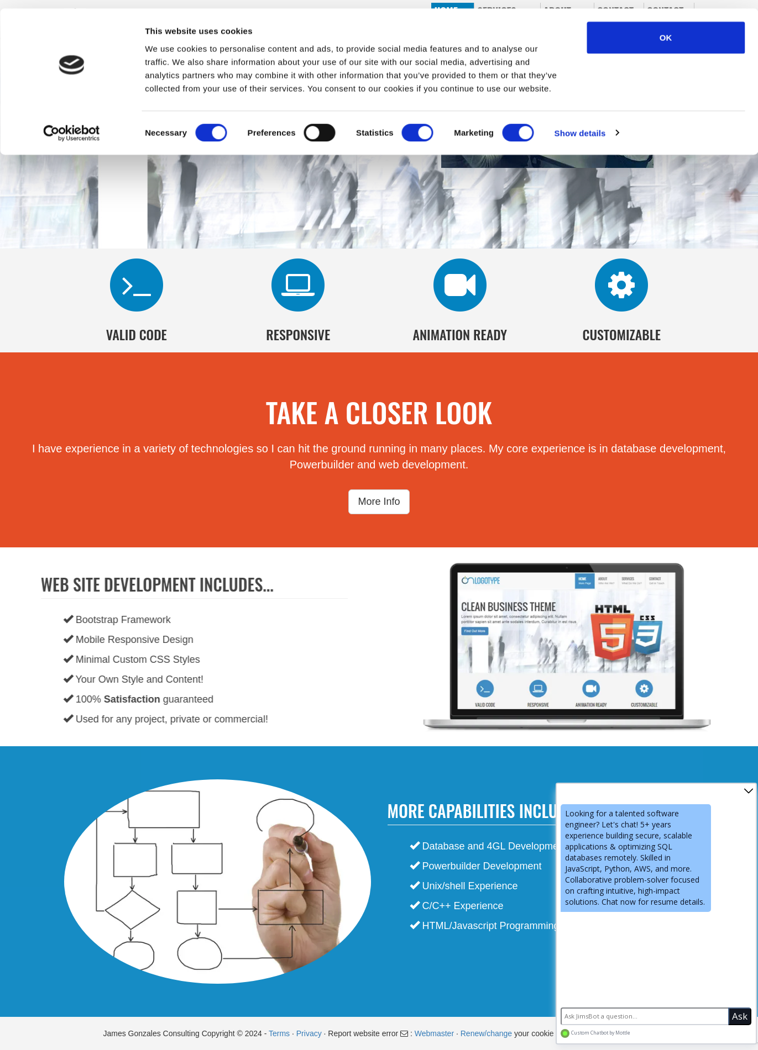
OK (666, 29)
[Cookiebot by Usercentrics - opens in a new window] (71, 125)
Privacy (310, 1033)
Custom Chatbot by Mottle (595, 1033)
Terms (280, 1033)
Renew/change (486, 1033)
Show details (580, 124)
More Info (379, 501)
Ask (739, 1016)
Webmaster (434, 1033)
